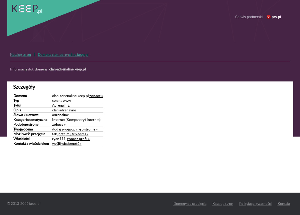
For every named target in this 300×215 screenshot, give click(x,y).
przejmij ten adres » (73, 134)
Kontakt (284, 203)
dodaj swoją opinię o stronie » (75, 129)
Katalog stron (20, 54)
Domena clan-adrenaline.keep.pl (63, 54)
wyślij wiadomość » (67, 143)
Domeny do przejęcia (189, 203)
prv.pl (276, 17)
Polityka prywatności (255, 203)
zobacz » (96, 96)
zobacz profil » (78, 139)
